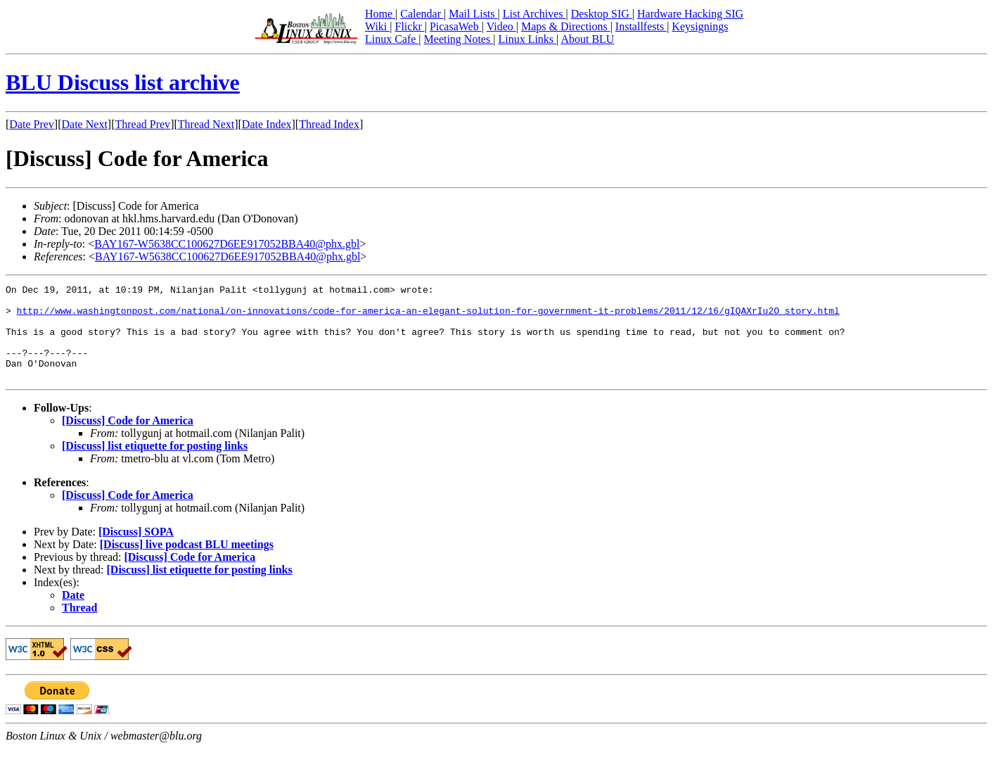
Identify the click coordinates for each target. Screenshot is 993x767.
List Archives (534, 14)
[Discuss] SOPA (136, 551)
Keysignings (700, 26)
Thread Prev (142, 124)
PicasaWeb (456, 26)
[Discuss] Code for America (127, 439)
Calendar (422, 14)
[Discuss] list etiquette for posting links (155, 465)
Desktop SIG (601, 14)
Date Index (267, 124)
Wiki (377, 26)
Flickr (409, 26)
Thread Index (329, 124)
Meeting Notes (459, 39)
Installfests (641, 26)
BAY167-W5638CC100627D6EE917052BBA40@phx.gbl (226, 244)
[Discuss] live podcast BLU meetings (187, 563)
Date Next (85, 124)
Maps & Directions (565, 26)
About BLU (587, 39)
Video (501, 26)
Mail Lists (473, 14)
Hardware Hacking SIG (690, 14)
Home (380, 14)
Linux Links (527, 39)
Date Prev (31, 124)
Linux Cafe (391, 39)
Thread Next (206, 124)
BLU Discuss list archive (123, 82)
